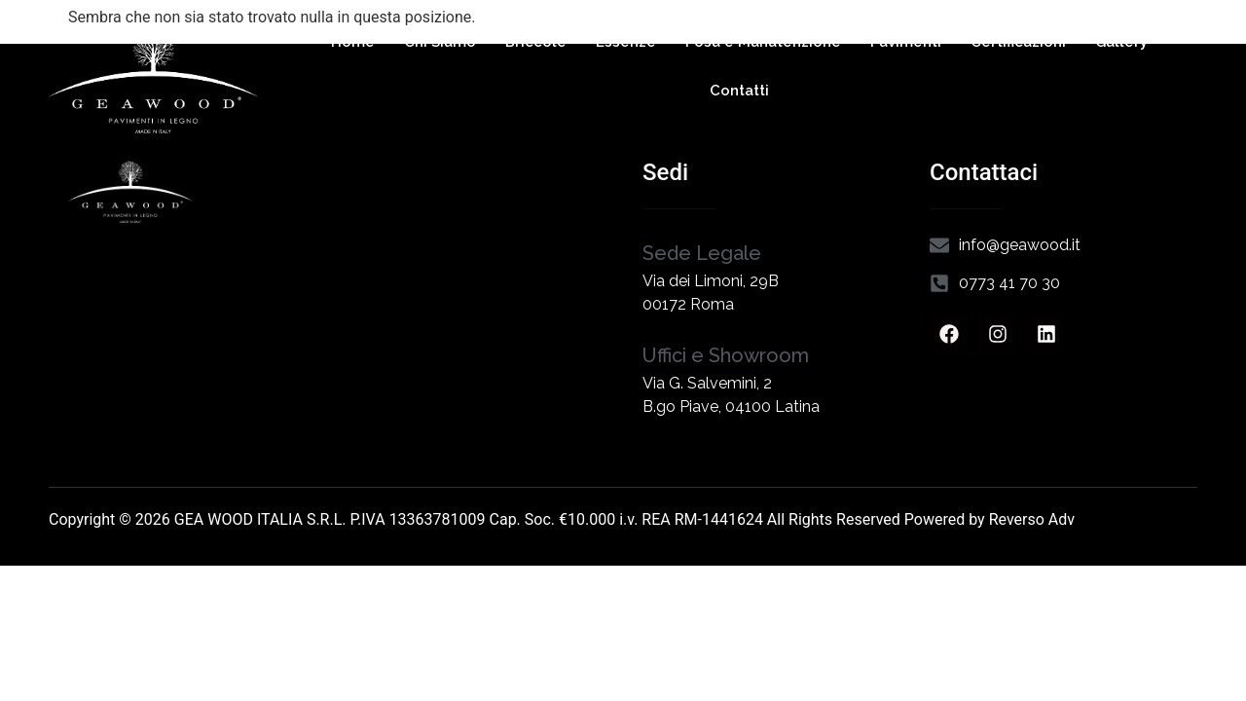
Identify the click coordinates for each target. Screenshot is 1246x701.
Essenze (626, 42)
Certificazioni (1018, 42)
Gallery (1121, 42)
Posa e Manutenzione (763, 42)
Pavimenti (905, 42)
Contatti (739, 90)
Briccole (536, 42)
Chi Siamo (440, 42)
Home (353, 42)
